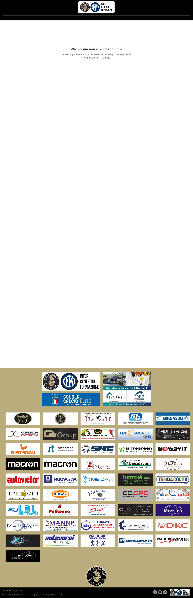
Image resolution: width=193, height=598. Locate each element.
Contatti (19, 590)
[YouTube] (160, 592)
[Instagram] (165, 592)
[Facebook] (155, 592)
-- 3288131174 (55, 594)
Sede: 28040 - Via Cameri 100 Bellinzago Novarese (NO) (25, 594)
